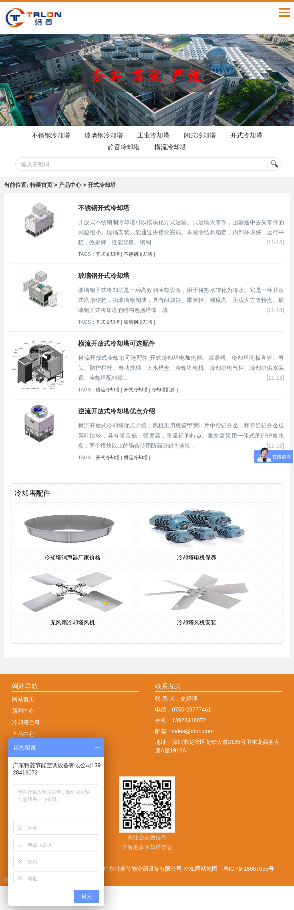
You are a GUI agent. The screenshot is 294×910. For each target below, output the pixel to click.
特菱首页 (41, 185)
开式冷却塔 (246, 135)
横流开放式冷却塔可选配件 (116, 343)
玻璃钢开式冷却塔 (103, 275)
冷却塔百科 (26, 722)
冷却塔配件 (163, 390)
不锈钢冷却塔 (51, 135)
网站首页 (23, 699)
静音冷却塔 (124, 147)
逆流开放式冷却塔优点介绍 (116, 411)
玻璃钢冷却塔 (104, 135)
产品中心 (70, 185)
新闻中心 (23, 710)
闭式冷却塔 (200, 135)
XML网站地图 (200, 868)
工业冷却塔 (153, 135)
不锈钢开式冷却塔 (103, 208)
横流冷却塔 (170, 147)
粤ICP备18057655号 (248, 868)
